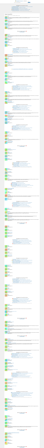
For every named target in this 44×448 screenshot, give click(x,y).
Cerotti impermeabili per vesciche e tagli (23, 165)
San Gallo (10, 422)
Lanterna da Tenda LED (15, 10)
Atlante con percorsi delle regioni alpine (23, 8)
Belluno (11, 152)
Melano (8, 310)
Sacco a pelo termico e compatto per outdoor (21, 50)
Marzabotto (9, 321)
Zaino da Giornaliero (14, 183)
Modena (9, 81)
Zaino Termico (14, 356)
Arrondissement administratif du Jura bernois (13, 432)
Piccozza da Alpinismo (16, 202)
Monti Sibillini (9, 342)
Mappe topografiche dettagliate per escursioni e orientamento (25, 300)
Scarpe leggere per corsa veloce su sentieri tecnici (25, 203)
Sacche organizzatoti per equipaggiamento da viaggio (24, 9)
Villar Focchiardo (10, 101)
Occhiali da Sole (15, 239)
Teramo (9, 168)
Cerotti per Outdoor (16, 165)
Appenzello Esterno (10, 235)
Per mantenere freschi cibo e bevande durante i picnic (21, 356)
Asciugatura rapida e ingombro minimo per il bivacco (26, 88)
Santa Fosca (17, 369)
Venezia (9, 359)
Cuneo (8, 398)
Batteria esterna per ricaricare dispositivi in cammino (22, 108)
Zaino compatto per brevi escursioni (21, 183)
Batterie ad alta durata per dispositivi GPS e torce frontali (25, 353)
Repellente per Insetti (16, 48)
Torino (8, 208)
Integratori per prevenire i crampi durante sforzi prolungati (26, 49)
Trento (8, 218)
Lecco (11, 215)
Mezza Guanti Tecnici (15, 7)
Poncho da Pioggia (15, 85)
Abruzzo (9, 26)
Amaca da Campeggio (16, 162)
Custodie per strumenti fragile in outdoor (23, 164)
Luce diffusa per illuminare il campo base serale (24, 10)
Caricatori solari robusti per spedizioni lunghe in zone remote (24, 394)
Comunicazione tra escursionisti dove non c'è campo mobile (26, 260)
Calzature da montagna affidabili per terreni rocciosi (25, 163)
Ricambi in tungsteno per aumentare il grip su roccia (24, 282)
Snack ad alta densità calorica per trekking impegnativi (23, 354)
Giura (8, 345)
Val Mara (15, 311)
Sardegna (9, 23)
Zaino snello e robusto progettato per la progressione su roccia (24, 129)
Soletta (9, 268)
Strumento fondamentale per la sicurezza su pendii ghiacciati (26, 202)
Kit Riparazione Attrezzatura (17, 128)
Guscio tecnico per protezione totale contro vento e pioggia (27, 392)
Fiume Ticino (9, 401)
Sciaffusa (9, 304)
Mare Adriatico (9, 171)
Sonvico (9, 385)
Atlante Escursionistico (15, 8)
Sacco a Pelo (15, 50)
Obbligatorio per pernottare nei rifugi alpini (22, 106)
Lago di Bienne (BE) (10, 418)
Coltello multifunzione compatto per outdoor (22, 204)
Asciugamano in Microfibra (16, 88)
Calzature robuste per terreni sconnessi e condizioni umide (27, 185)
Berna (10, 419)
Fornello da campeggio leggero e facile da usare (23, 51)
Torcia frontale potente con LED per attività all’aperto (21, 186)
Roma (10, 75)
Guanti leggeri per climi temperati (22, 7)
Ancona (9, 158)
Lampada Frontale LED (16, 127)
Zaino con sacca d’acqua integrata (25, 242)
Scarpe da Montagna (16, 163)
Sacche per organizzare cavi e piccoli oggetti (25, 243)
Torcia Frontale (14, 186)
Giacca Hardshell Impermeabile (16, 392)
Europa (8, 78)
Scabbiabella (9, 362)
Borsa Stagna (15, 126)
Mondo (8, 191)
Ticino (10, 311)
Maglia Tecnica (14, 182)
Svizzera (8, 226)
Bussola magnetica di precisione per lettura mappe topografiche (24, 395)
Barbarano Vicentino (10, 141)
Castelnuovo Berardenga (11, 188)
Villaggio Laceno (14, 149)
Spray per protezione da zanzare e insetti (24, 48)
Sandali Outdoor (15, 302)
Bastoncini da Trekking (16, 301)
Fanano (9, 324)
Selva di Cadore (13, 369)
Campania (10, 149)
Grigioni (9, 248)
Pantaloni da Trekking (16, 107)
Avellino (12, 149)
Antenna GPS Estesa (16, 52)
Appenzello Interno (10, 232)
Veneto (8, 71)
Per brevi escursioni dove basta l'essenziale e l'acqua (23, 298)
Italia (8, 16)
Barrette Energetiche (15, 354)
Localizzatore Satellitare (15, 6)
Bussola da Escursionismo (16, 89)
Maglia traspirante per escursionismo (20, 182)
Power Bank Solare (14, 394)
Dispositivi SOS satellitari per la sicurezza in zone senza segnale (26, 6)
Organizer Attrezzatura (15, 9)
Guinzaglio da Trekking (16, 166)
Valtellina (9, 194)
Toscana (9, 44)
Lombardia (10, 175)
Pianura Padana (10, 37)
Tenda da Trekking (15, 87)
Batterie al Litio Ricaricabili (15, 353)
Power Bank (15, 108)
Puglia (9, 92)
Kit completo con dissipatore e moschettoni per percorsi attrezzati (24, 240)
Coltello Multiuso (15, 204)
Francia (9, 155)
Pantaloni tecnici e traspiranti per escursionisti (24, 107)
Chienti (8, 415)
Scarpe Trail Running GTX (16, 203)
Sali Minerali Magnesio (16, 49)
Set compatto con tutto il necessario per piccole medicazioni (26, 393)
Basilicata (9, 211)
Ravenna (13, 328)
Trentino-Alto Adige (10, 54)
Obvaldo (9, 284)
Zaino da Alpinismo (15, 129)
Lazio (9, 75)
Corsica (9, 111)
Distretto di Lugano (13, 311)
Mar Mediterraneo (10, 118)
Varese (8, 174)
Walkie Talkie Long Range (16, 86)
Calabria (9, 121)
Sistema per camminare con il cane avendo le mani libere (25, 166)
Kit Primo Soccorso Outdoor (16, 393)
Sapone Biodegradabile (16, 241)
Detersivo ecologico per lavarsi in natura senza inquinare (26, 241)
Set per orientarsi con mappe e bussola (25, 109)
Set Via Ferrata (15, 105)
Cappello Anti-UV (14, 375)
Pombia (11, 402)
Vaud (8, 245)
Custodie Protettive (16, 164)
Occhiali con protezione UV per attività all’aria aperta (23, 239)
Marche (9, 131)
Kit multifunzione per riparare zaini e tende (25, 128)
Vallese (8, 307)
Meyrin (8, 442)
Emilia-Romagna (10, 291)
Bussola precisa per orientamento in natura (24, 89)
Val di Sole (9, 64)
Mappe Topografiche (16, 300)
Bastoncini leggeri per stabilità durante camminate (25, 301)
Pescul (8, 368)
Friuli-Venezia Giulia (10, 408)
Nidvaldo (9, 274)
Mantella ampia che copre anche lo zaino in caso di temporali (24, 184)
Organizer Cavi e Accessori (17, 243)
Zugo (10, 439)
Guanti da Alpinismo (16, 279)
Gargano (9, 331)
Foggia (8, 91)
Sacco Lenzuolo (15, 106)
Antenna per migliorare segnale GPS (23, 52)
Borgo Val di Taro (10, 388)
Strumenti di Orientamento (17, 109)
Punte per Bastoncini (16, 282)
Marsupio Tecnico (15, 298)
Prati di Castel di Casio (10, 365)
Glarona (9, 271)
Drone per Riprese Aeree (16, 280)
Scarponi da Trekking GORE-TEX (16, 185)
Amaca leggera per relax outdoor (23, 162)
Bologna (13, 366)
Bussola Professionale (15, 395)
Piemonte (9, 34)
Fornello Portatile (15, 51)
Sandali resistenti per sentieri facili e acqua (22, 302)
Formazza (16, 382)
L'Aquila (11, 115)
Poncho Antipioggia (14, 184)
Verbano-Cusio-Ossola (13, 382)
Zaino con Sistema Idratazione (17, 242)
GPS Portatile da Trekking (15, 357)
